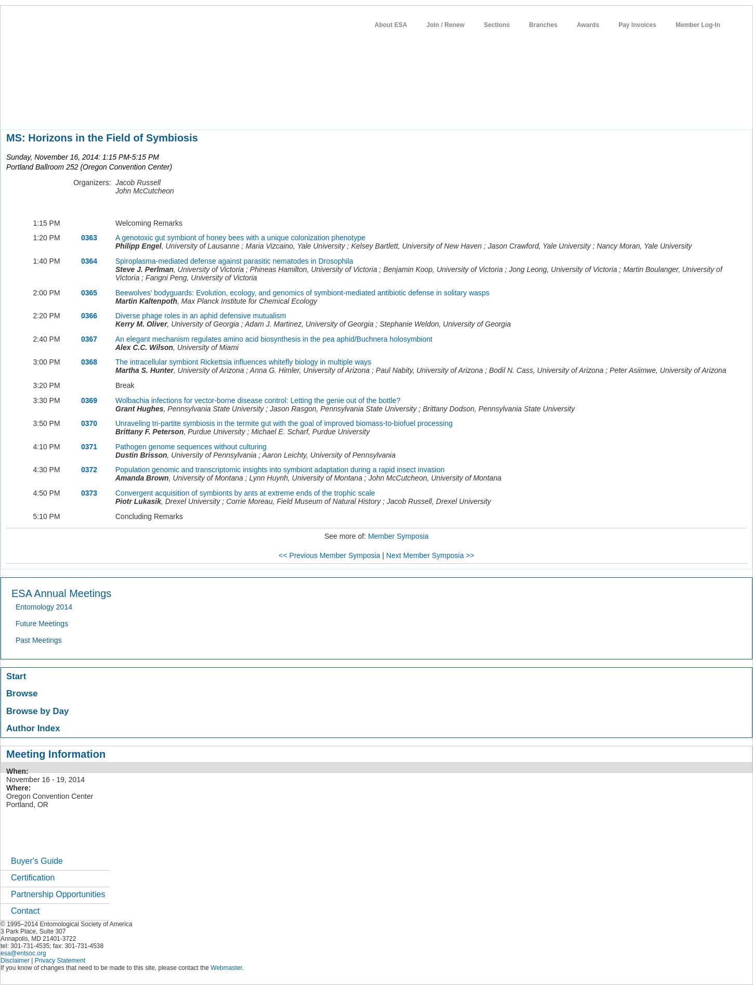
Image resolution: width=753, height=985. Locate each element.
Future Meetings (42, 623)
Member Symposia (398, 536)
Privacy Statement (60, 960)
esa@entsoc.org (23, 953)
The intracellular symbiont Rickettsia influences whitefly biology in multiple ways (243, 362)
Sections (497, 25)
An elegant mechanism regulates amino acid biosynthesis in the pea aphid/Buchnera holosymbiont (273, 339)
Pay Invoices (637, 25)
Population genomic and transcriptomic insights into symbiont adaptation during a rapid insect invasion (279, 469)
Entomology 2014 (44, 607)
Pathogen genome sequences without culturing (191, 447)
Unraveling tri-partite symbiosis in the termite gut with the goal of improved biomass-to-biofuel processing (284, 423)
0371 (89, 447)
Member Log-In (698, 25)
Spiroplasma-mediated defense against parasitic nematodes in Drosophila (234, 261)
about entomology (56, 111)
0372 (89, 469)
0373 (89, 493)
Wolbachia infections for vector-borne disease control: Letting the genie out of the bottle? (257, 400)
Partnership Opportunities (58, 894)
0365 (89, 293)
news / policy (268, 111)
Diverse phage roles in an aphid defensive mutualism (200, 316)
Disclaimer (15, 960)
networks (384, 111)
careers (347, 111)
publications (219, 111)
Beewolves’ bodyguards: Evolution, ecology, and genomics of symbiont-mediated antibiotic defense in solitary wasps (302, 293)
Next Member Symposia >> (430, 555)
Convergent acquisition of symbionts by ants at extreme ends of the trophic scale (245, 493)
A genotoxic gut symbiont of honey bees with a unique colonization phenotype (240, 238)
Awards (588, 25)
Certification (33, 877)
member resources (122, 111)
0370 (89, 423)
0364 (89, 261)
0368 (89, 362)
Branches (543, 25)
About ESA (391, 25)
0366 (89, 316)
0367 (89, 339)
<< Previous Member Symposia (329, 555)
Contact (25, 910)
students (312, 111)
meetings (175, 111)
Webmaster (226, 967)
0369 (89, 400)
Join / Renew (446, 25)
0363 (89, 238)
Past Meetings (39, 640)
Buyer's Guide (37, 861)
